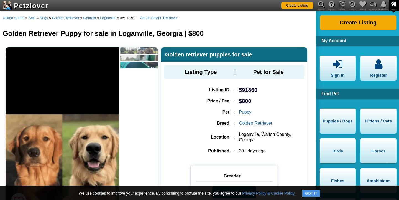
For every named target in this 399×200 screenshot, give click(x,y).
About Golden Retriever (159, 18)
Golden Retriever (65, 18)
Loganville (108, 18)
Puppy (245, 112)
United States (13, 18)
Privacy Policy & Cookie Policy (268, 193)
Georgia (89, 18)
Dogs (44, 18)
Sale (32, 18)
